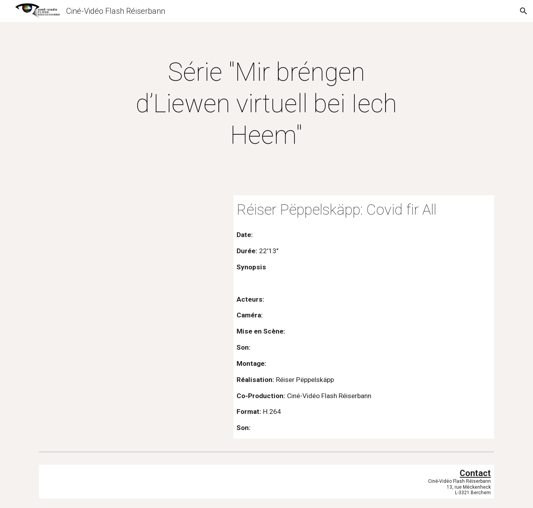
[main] (266, 104)
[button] (523, 11)
